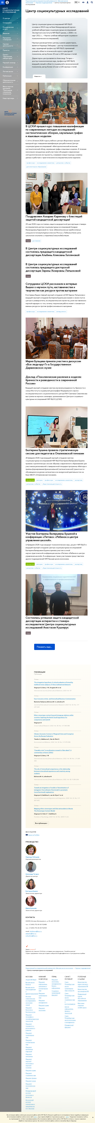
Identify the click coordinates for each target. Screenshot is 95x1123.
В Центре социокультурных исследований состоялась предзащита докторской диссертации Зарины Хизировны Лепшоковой (53, 267)
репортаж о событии (63, 163)
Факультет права (31, 1070)
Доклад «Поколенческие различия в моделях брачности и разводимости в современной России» (53, 380)
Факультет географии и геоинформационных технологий (32, 1018)
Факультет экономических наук (30, 1086)
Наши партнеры (8, 98)
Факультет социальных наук (31, 1074)
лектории (39, 480)
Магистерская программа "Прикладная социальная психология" (8, 90)
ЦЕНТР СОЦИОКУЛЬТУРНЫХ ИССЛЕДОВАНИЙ (11, 10)
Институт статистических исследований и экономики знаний (31, 1001)
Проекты (6, 50)
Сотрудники (7, 23)
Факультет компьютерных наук (30, 1042)
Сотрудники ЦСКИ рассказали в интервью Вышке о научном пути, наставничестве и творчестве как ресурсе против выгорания (51, 287)
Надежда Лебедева (32, 857)
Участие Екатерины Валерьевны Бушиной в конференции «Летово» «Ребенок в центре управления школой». (52, 537)
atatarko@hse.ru (31, 934)
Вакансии (6, 33)
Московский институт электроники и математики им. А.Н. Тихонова (30, 1104)
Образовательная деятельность (9, 81)
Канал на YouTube (33, 835)
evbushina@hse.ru (31, 936)
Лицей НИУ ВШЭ (31, 980)
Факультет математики (29, 1055)
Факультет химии (31, 1081)
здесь (35, 1117)
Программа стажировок (7, 39)
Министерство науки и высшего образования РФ (83, 984)
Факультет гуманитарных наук (30, 1035)
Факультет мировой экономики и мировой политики (30, 1063)
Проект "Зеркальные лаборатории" (7, 56)
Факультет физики (31, 1078)
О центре (6, 18)
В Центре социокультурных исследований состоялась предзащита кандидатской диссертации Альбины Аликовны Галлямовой (53, 251)
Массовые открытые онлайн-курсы (82, 1005)
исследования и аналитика (45, 163)
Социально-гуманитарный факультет (56, 993)
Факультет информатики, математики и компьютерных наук (43, 986)
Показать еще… (44, 646)
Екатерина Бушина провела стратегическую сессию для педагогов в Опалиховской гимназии (55, 451)
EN (79, 2)
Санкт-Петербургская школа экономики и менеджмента (70, 1019)
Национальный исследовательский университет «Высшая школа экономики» (49, 968)
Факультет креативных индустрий (29, 1049)
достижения (36, 241)
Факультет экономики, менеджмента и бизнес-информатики (56, 984)
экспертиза (78, 480)
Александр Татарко (32, 874)
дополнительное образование (36, 167)
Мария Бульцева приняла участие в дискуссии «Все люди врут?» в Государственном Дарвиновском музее (53, 364)
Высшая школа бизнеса (30, 984)
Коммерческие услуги (8, 28)
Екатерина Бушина (32, 891)
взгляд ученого (61, 311)
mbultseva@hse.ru (35, 931)
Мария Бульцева (31, 908)
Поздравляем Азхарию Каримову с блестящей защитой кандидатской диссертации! (54, 218)
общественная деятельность (51, 484)
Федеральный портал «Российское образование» (82, 997)
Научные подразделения (82, 968)
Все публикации (41, 823)
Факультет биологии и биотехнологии (30, 1010)
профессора (30, 163)
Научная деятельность (8, 45)
